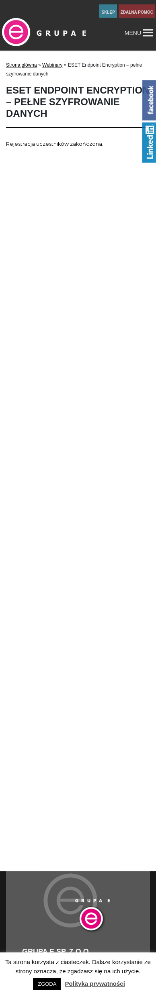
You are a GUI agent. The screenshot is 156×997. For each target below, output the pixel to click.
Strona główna (21, 65)
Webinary (52, 65)
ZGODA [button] (47, 984)
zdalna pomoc (137, 12)
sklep (108, 12)
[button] (133, 33)
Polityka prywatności (95, 983)
